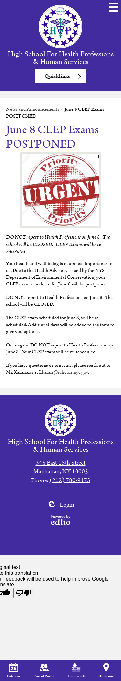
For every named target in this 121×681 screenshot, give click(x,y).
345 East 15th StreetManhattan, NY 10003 (60, 467)
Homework (76, 671)
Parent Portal (44, 671)
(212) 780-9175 (70, 480)
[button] (60, 76)
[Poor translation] (23, 593)
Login (60, 505)
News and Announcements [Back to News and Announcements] (32, 109)
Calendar (13, 671)
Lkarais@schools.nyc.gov (63, 372)
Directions (106, 671)
